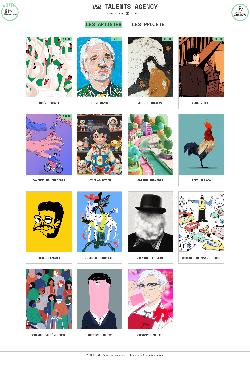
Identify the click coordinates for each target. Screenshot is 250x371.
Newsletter (115, 13)
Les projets (148, 24)
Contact (137, 13)
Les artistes (104, 24)
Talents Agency (125, 6)
